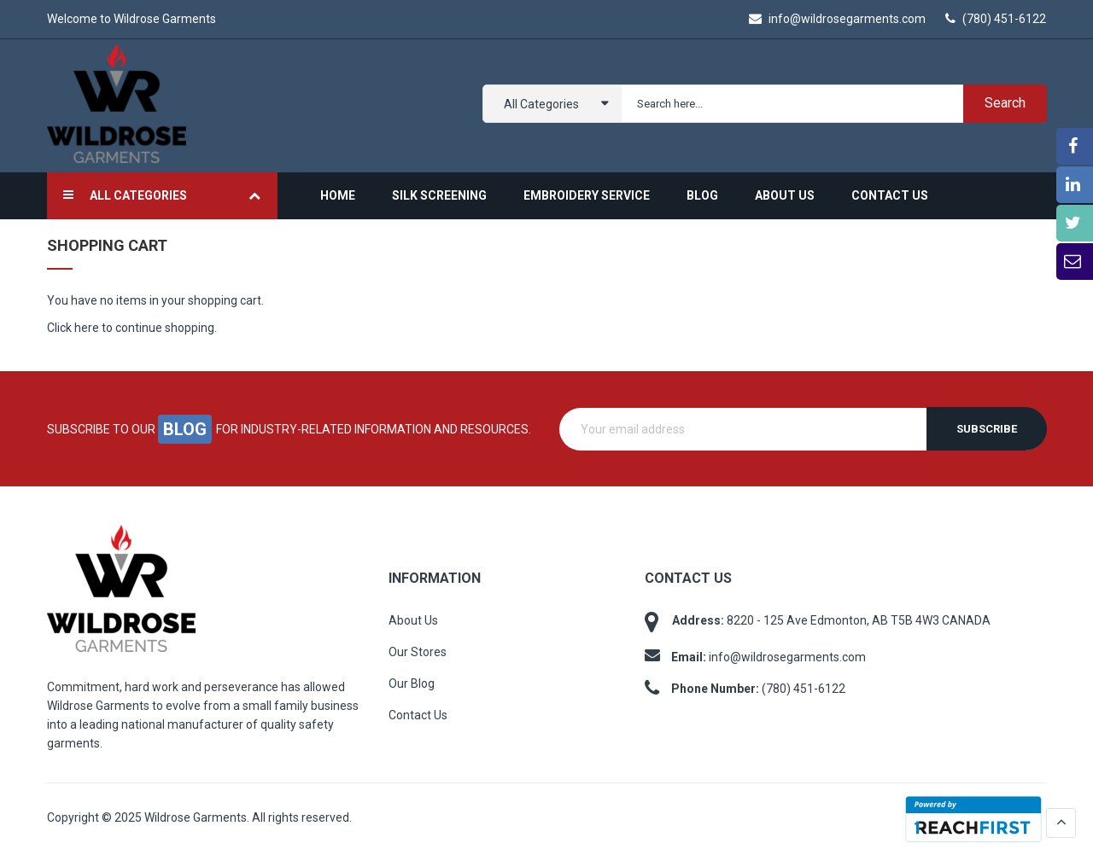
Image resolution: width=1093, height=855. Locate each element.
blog (185, 429)
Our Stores (418, 652)
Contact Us (418, 715)
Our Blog (412, 683)
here (86, 327)
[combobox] (830, 103)
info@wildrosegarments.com (837, 19)
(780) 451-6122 (995, 19)
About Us (413, 620)
